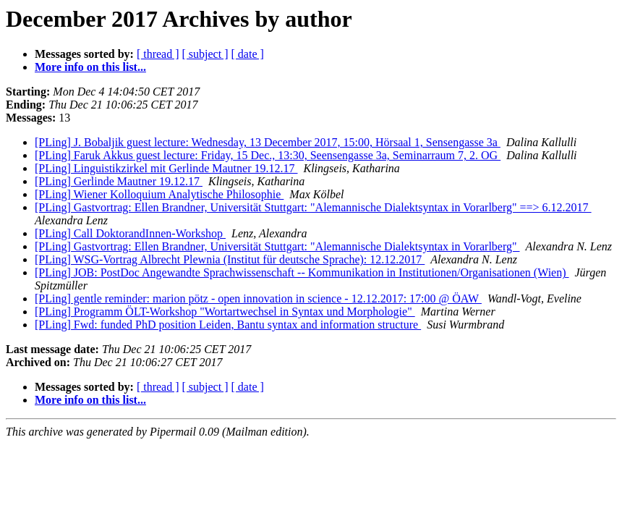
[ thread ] (158, 54)
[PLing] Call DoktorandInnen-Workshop (130, 233)
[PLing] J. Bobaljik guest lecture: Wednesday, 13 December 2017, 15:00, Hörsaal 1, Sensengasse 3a (267, 142)
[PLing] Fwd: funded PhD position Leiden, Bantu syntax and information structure (228, 324)
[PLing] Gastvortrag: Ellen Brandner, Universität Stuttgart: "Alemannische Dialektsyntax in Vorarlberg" (277, 246)
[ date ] (247, 54)
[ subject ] (205, 54)
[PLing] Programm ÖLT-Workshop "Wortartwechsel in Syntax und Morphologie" (225, 311)
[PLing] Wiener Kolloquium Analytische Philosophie (159, 194)
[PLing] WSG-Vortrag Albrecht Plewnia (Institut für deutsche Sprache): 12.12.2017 (230, 259)
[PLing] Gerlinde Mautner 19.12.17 (119, 181)
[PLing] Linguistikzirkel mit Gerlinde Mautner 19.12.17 (166, 168)
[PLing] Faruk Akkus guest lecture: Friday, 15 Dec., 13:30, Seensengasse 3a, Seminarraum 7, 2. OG (267, 155)
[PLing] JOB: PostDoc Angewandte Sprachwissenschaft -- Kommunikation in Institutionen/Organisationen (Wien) (302, 272)
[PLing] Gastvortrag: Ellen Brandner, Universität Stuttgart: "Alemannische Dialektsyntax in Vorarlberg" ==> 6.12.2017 (313, 207)
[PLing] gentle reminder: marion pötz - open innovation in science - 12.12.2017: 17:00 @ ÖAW (258, 298)
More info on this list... (90, 67)
